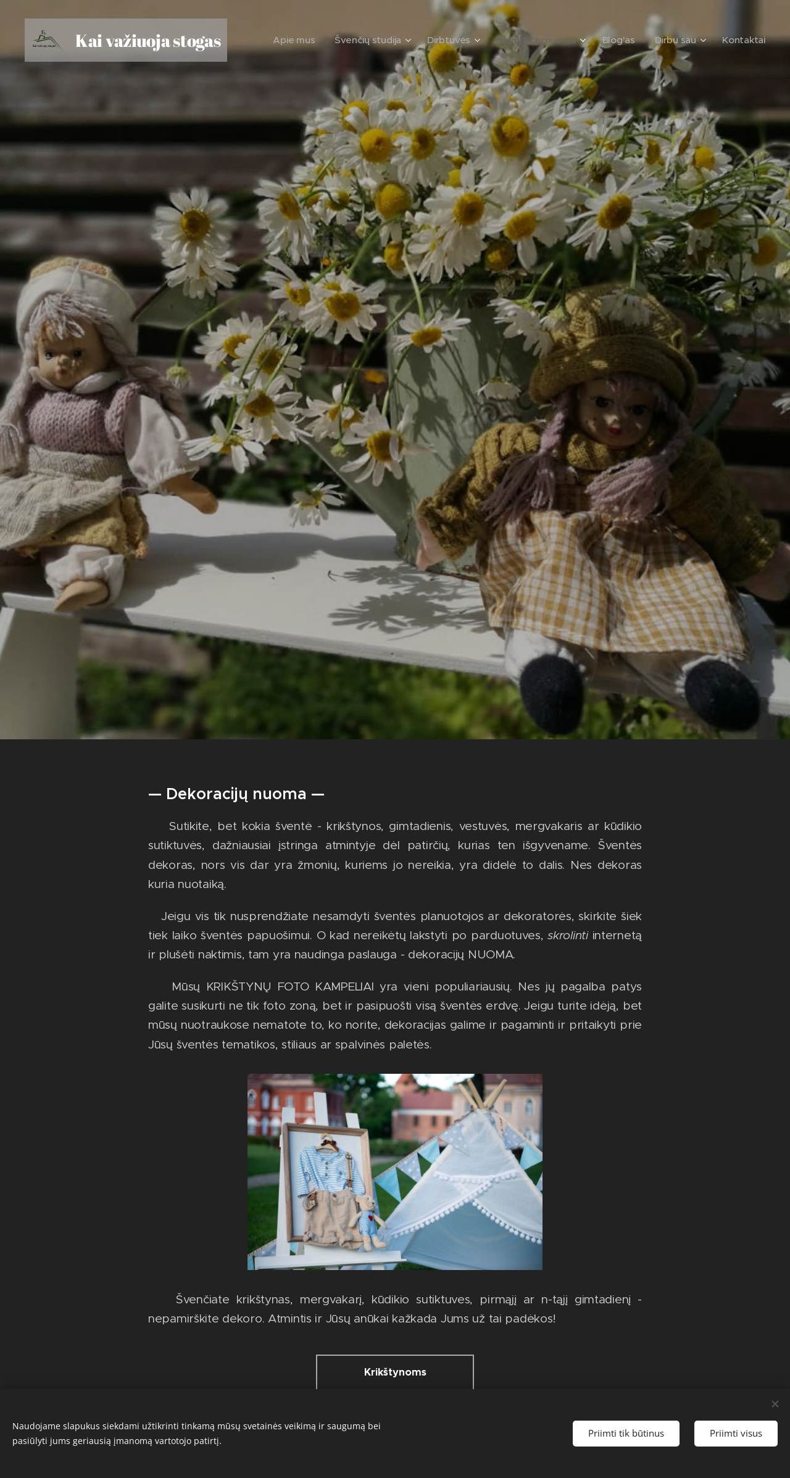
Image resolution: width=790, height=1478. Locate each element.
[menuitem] (327, 40)
